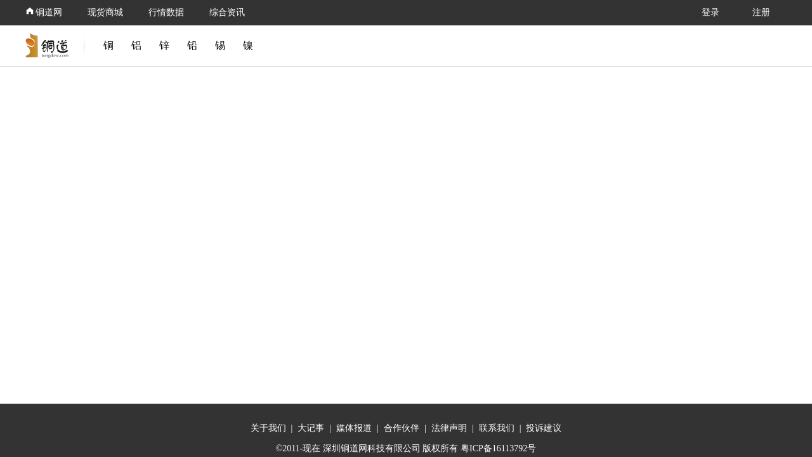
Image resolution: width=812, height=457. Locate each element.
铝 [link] (136, 45)
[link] (49, 45)
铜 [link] (108, 45)
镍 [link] (248, 45)
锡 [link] (220, 45)
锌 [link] (164, 45)
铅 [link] (192, 45)
